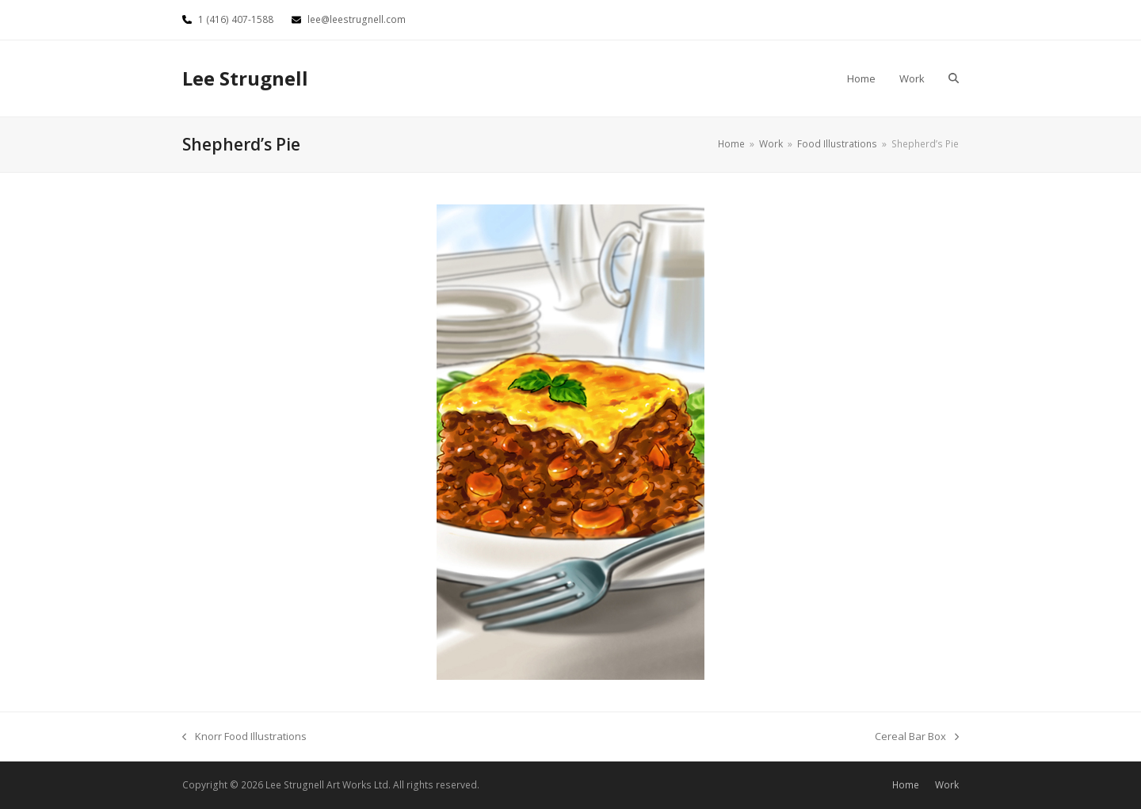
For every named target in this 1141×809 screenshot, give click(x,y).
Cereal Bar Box (917, 737)
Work (947, 785)
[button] (954, 78)
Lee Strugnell (245, 78)
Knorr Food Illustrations (244, 737)
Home (905, 785)
